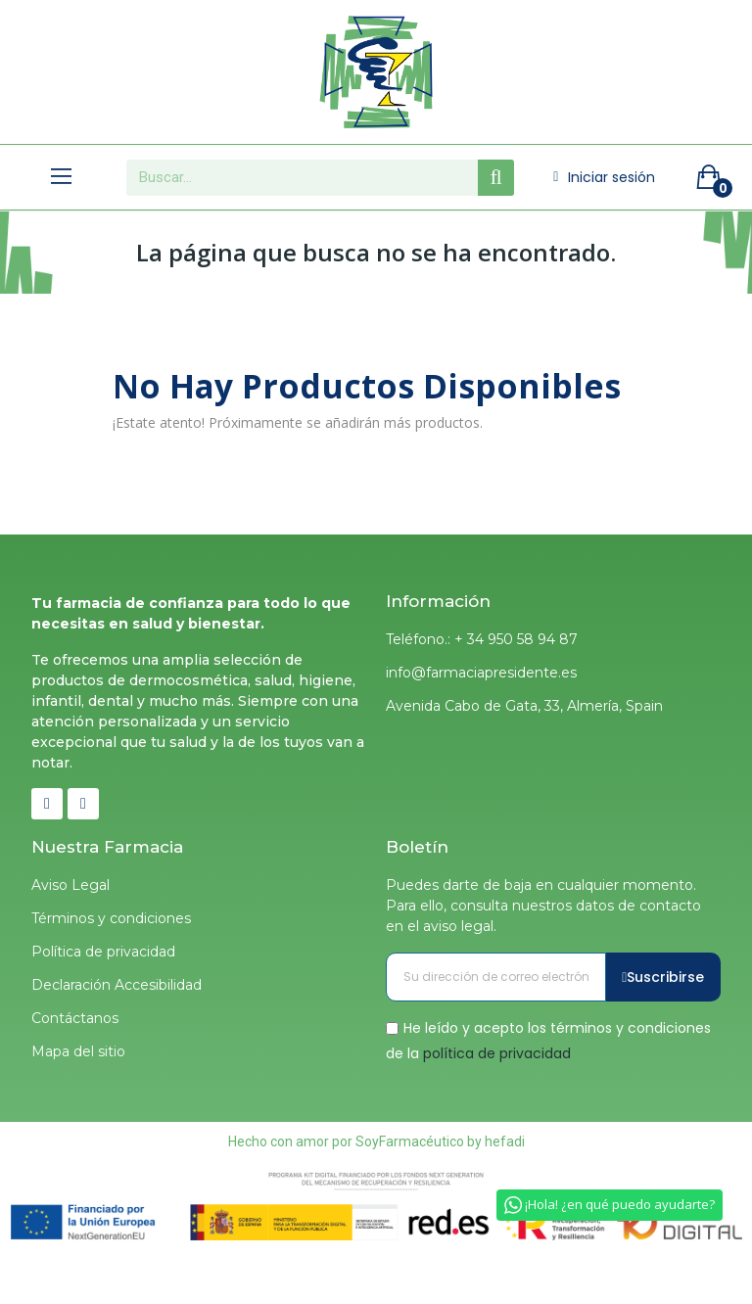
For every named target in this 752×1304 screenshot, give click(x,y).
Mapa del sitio (78, 1051)
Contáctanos (74, 1018)
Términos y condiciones (111, 918)
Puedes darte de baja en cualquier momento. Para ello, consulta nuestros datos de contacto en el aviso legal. (543, 905)
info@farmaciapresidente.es (481, 672)
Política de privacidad (103, 951)
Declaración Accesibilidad (116, 985)
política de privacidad (497, 1052)
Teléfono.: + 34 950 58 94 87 (482, 639)
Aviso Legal (70, 885)
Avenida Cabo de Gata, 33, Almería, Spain (524, 706)
